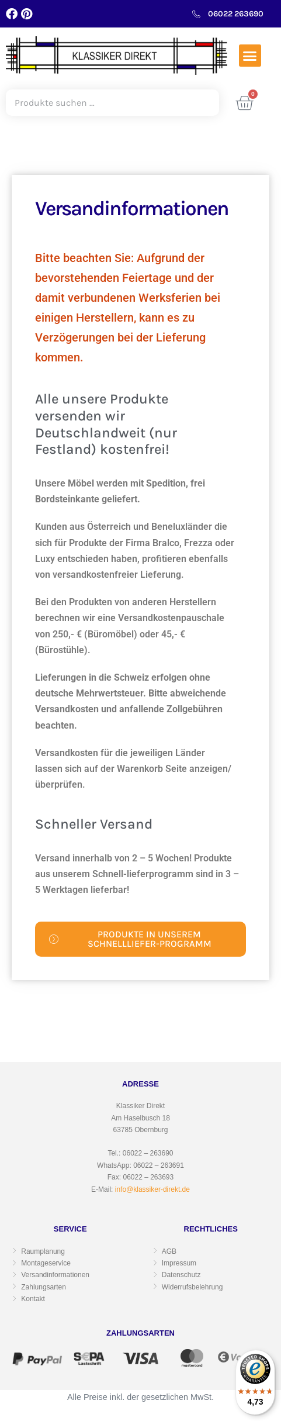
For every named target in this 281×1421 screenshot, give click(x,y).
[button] (250, 55)
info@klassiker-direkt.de (152, 1189)
